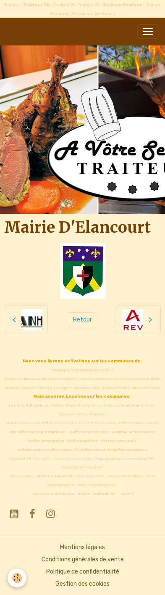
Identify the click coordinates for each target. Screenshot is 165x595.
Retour (82, 319)
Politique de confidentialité (82, 571)
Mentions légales (82, 547)
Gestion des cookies (82, 583)
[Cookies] (17, 577)
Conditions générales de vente (83, 559)
